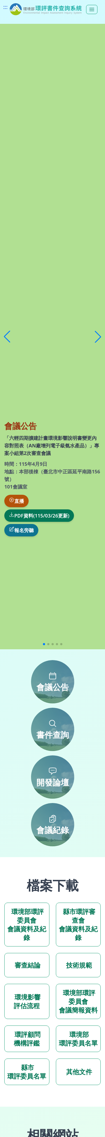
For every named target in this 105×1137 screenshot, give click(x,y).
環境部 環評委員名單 (78, 1038)
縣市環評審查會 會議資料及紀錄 (78, 924)
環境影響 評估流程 (26, 1001)
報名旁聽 (21, 529)
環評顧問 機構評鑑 (26, 1038)
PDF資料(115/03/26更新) (39, 515)
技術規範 (78, 965)
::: (5, 7)
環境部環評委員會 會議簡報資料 (78, 1001)
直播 (16, 500)
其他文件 (78, 1071)
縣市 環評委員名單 (26, 1071)
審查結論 (26, 965)
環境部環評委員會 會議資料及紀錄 (26, 924)
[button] (7, 337)
